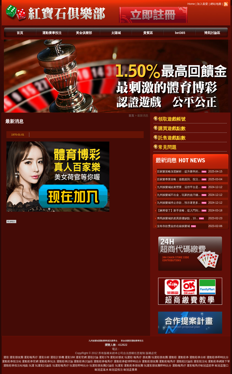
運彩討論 (92, 357)
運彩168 (70, 357)
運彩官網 (81, 357)
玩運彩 (128, 357)
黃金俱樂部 (84, 33)
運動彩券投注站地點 (15, 365)
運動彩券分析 (197, 357)
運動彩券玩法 (47, 361)
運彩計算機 (57, 357)
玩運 (31, 365)
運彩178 (104, 357)
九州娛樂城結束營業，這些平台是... (178, 187)
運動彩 (173, 357)
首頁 (20, 33)
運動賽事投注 (52, 33)
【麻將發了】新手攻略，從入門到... (178, 210)
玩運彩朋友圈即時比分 (157, 365)
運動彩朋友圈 (150, 361)
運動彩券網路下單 (219, 361)
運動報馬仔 (179, 365)
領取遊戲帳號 (172, 119)
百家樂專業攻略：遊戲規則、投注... (178, 179)
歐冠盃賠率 (207, 365)
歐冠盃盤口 (222, 365)
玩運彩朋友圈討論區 (101, 365)
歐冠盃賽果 (130, 369)
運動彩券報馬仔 (103, 361)
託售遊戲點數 (172, 137)
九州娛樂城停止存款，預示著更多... (178, 202)
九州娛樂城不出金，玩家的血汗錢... (178, 195)
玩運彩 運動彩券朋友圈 (129, 365)
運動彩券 (183, 357)
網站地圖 (215, 4)
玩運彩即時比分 (79, 365)
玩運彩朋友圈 (159, 357)
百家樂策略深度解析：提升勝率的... (178, 171)
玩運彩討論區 (43, 365)
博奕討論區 (212, 33)
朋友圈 (147, 357)
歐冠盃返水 (101, 369)
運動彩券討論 (65, 361)
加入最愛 (202, 4)
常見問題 (167, 147)
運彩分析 (44, 357)
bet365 (180, 33)
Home (191, 4)
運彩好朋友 (117, 357)
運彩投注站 (200, 361)
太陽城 (116, 33)
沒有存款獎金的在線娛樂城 (173, 226)
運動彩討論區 (184, 361)
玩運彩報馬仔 (60, 365)
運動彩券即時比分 (218, 357)
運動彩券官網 (30, 361)
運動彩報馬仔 (167, 361)
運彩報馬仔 (31, 357)
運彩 (6, 357)
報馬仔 (137, 357)
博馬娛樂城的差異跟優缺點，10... (177, 218)
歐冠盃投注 (116, 369)
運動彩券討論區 (83, 361)
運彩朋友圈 (16, 357)
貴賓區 (148, 33)
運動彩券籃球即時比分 (127, 361)
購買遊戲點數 (172, 128)
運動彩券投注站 (11, 361)
